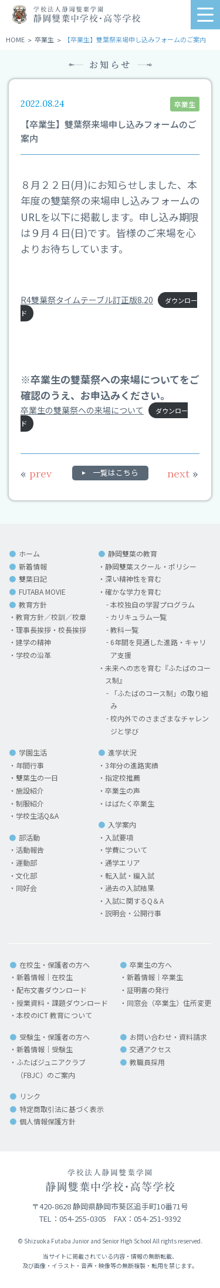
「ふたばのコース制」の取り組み (159, 699)
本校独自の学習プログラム (152, 604)
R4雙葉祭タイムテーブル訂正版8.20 (87, 300)
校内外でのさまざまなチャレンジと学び (159, 724)
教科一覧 (124, 630)
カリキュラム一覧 (138, 617)
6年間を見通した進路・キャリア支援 (158, 648)
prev (36, 473)
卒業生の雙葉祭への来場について (82, 410)
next (182, 473)
